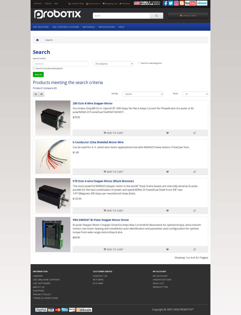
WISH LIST (158, 283)
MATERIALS (89, 26)
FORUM (48, 3)
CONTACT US (100, 275)
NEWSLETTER (160, 286)
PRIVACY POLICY (42, 294)
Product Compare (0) (45, 88)
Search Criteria (39, 58)
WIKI (56, 3)
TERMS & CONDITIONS (45, 297)
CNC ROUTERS (41, 26)
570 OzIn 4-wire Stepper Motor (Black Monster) (103, 181)
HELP (121, 26)
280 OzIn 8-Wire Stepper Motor (93, 103)
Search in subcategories (150, 63)
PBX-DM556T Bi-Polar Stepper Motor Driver (101, 220)
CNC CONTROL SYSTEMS (65, 26)
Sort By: (115, 93)
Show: (175, 93)
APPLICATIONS (107, 26)
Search (49, 39)
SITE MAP (98, 283)
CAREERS (38, 275)
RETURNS (98, 279)
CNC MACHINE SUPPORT (46, 279)
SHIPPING (38, 290)
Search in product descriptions (48, 68)
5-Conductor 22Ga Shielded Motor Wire (98, 142)
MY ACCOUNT (160, 275)
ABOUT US (38, 286)
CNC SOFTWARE (41, 283)
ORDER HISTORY (162, 279)
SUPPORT (38, 3)
